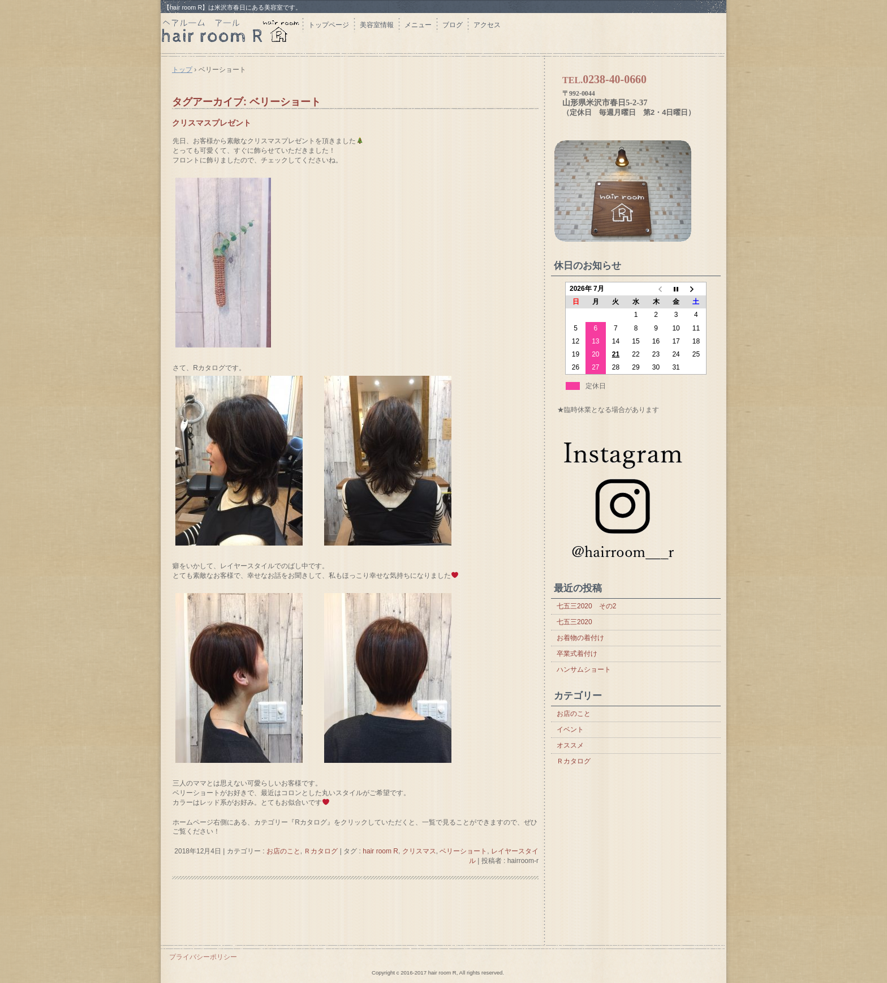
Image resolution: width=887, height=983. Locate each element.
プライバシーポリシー (203, 957)
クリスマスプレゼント (211, 122)
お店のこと (283, 851)
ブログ (452, 25)
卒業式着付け (577, 654)
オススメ (570, 745)
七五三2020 (574, 622)
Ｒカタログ (321, 851)
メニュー (418, 25)
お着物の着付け (580, 638)
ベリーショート (463, 851)
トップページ (328, 25)
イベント (570, 729)
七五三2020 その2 (586, 606)
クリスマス (419, 851)
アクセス (487, 25)
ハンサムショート (584, 669)
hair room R (231, 32)
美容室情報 (377, 25)
